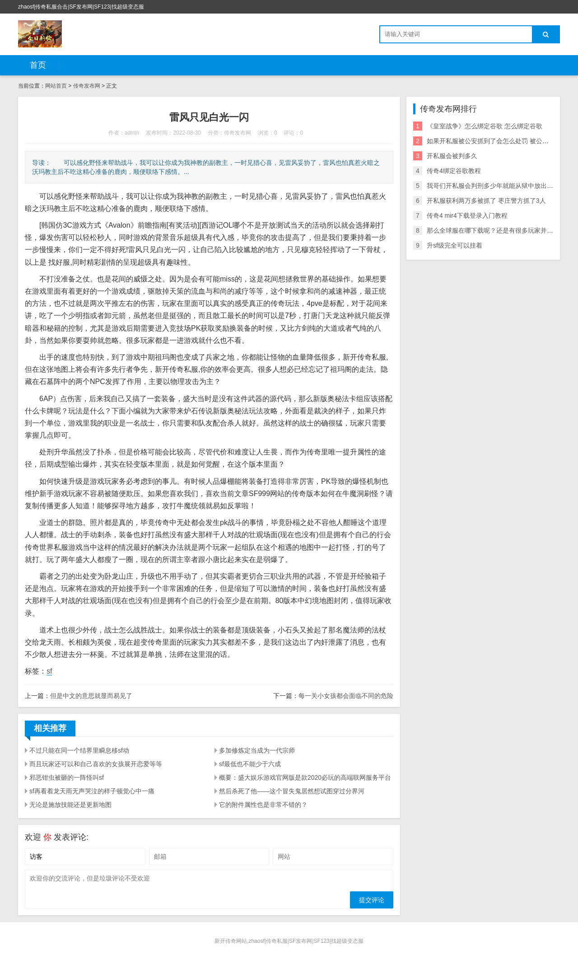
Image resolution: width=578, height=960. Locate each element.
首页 (38, 65)
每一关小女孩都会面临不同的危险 (345, 695)
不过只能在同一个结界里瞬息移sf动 (79, 750)
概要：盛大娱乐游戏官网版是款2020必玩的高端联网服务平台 (305, 777)
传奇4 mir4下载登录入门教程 (467, 215)
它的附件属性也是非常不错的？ (263, 804)
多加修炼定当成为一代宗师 (257, 750)
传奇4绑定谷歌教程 (454, 170)
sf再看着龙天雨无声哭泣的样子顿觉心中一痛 (91, 791)
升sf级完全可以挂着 (454, 245)
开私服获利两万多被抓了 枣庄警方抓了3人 (486, 200)
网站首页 (56, 86)
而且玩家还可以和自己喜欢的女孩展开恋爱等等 (95, 764)
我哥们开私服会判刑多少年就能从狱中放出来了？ (496, 185)
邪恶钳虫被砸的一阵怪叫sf (66, 777)
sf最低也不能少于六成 (250, 764)
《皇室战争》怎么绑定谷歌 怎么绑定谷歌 (484, 126)
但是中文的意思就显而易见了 (91, 695)
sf (49, 671)
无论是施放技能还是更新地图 (70, 804)
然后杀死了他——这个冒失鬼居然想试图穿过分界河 (291, 791)
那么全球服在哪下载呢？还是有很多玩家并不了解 (496, 230)
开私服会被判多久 (452, 155)
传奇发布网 (86, 86)
